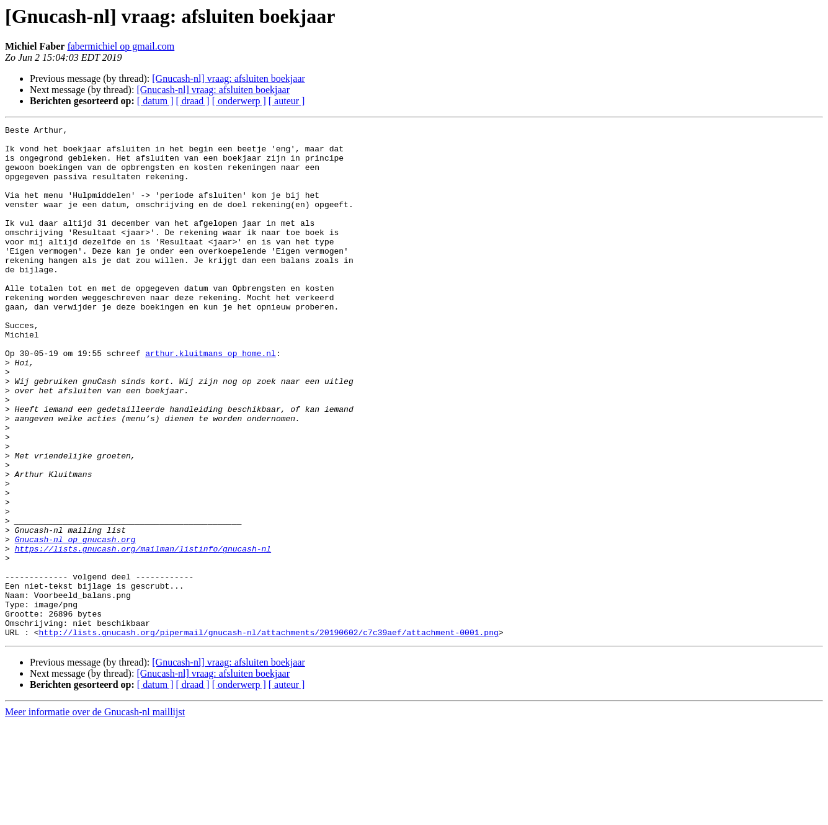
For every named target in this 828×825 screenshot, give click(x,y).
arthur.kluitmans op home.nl (210, 399)
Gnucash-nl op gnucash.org (75, 622)
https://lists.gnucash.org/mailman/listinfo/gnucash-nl (143, 634)
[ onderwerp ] (239, 101)
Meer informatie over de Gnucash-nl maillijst (95, 814)
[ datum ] (155, 101)
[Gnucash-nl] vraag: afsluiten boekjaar (228, 78)
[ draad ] (193, 101)
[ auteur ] (287, 101)
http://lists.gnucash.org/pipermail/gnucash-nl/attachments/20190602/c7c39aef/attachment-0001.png (269, 734)
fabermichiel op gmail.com (120, 46)
